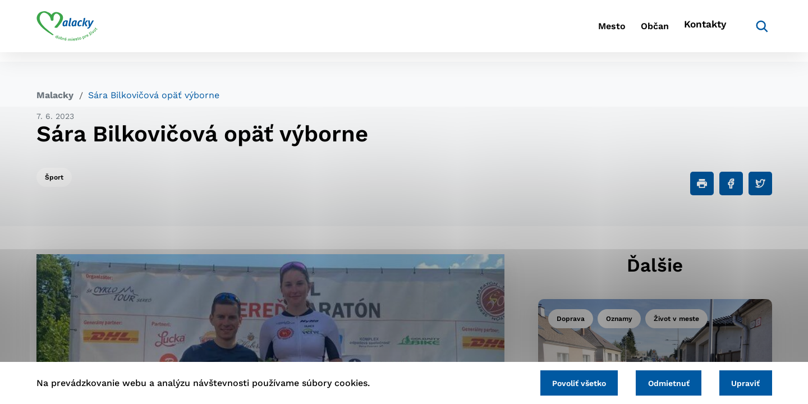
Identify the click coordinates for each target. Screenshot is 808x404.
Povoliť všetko (560, 381)
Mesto (583, 31)
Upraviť (742, 381)
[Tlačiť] (702, 183)
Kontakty (701, 31)
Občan (639, 31)
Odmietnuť (657, 381)
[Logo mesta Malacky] (67, 31)
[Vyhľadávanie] (755, 30)
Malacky (55, 95)
